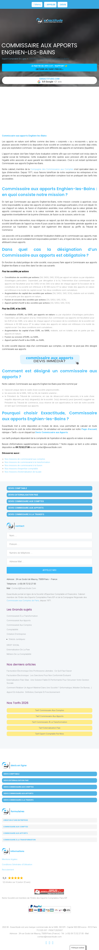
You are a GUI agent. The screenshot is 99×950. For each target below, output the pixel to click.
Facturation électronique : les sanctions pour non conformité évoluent (39, 675)
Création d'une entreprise (15, 820)
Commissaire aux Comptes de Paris (23, 600)
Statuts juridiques (17, 639)
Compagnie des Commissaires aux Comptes (51, 169)
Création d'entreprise (16, 634)
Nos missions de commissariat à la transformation (27, 462)
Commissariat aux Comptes (19, 625)
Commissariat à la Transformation (22, 616)
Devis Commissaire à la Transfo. (26, 514)
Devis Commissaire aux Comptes (26, 501)
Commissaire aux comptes (15, 827)
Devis (62, 4)
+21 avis (50, 80)
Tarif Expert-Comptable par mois (49, 734)
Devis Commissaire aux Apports (51, 432)
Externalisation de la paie (18, 649)
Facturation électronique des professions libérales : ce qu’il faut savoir (39, 671)
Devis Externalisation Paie (23, 495)
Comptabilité (12, 629)
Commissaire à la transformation (19, 840)
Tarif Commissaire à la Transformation (49, 722)
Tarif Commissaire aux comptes (49, 710)
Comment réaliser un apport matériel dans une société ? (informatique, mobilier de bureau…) (49, 687)
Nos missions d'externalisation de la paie (23, 472)
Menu (37, 4)
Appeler (50, 4)
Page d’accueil (89, 429)
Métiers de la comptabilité (19, 654)
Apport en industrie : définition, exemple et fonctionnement (33, 692)
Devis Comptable (17, 488)
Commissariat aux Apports (19, 620)
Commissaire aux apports (15, 833)
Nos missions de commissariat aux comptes (25, 459)
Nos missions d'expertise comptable (21, 468)
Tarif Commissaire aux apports (49, 716)
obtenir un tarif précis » (49, 69)
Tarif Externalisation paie (49, 728)
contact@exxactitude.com (24, 588)
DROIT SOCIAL (13, 645)
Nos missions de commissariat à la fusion (23, 465)
